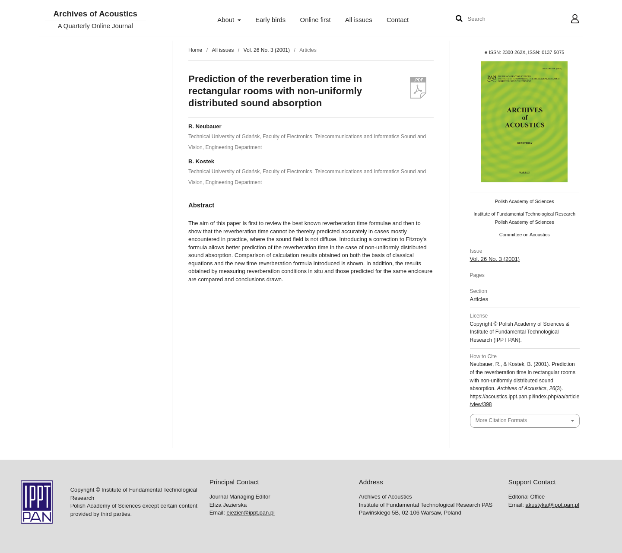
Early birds (270, 19)
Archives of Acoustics (95, 14)
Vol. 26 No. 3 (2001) (267, 50)
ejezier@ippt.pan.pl (250, 512)
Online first (315, 19)
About (226, 19)
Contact (398, 19)
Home (195, 50)
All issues (358, 19)
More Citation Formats (501, 420)
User (568, 20)
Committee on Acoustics (524, 234)
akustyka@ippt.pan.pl (553, 505)
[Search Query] (493, 19)
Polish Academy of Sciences (524, 201)
